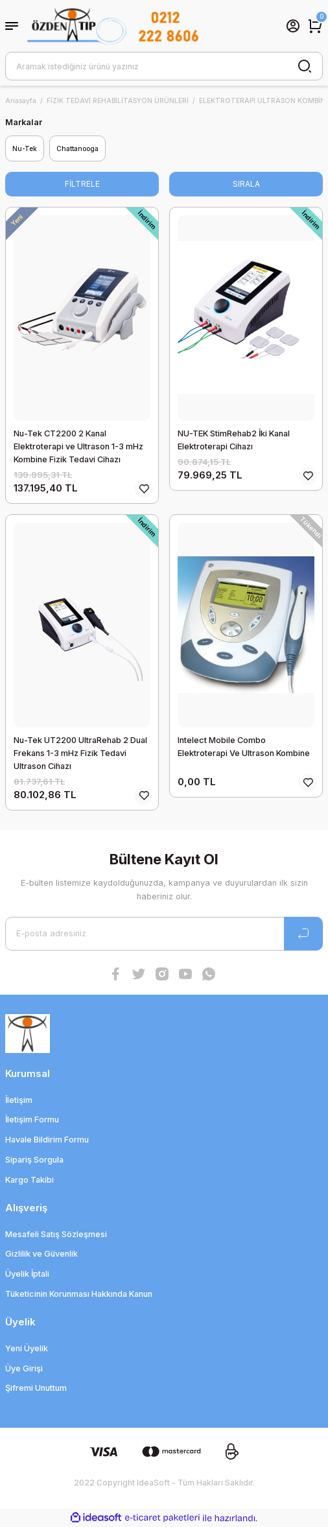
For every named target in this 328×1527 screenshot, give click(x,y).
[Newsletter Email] (164, 934)
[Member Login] (293, 25)
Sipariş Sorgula (34, 1160)
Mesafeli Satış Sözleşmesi (56, 1234)
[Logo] (113, 26)
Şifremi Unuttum (36, 1388)
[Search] (164, 66)
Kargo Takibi (29, 1180)
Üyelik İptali (27, 1274)
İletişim (18, 1100)
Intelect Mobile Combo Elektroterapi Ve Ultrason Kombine (244, 746)
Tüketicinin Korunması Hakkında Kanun (78, 1294)
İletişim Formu (32, 1119)
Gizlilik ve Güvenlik (41, 1254)
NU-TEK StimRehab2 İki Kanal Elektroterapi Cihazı (234, 440)
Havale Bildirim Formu (47, 1139)
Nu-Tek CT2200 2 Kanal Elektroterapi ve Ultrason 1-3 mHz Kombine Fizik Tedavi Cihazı (78, 446)
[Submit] (303, 934)
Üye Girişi (24, 1368)
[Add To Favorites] (144, 489)
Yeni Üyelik (26, 1348)
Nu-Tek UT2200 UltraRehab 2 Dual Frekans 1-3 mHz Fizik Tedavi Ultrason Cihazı (80, 753)
